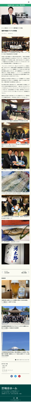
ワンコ (3, 369)
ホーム (3, 28)
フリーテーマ (10, 28)
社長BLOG (6, 28)
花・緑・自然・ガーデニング (7, 370)
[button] (29, 2)
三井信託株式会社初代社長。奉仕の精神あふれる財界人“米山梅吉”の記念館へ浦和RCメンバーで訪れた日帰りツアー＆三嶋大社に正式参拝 (15, 354)
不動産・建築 (4, 366)
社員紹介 (3, 367)
